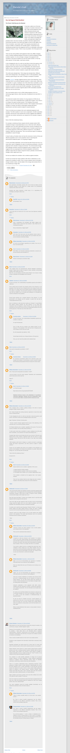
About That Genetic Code (53, 65)
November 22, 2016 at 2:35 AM (29, 356)
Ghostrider (11, 209)
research (12, 79)
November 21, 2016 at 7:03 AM (20, 209)
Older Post (40, 750)
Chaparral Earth (16, 706)
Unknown (51, 120)
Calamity (11, 280)
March (49, 101)
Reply (10, 193)
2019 (48, 56)
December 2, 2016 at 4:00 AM (25, 570)
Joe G (14, 248)
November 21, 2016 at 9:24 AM (18, 266)
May (49, 98)
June (49, 97)
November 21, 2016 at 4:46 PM (18, 347)
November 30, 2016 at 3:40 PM (28, 693)
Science (49, 42)
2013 (48, 109)
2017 (48, 59)
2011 (48, 112)
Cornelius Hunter (17, 316)
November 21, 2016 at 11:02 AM (29, 316)
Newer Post (7, 750)
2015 (48, 106)
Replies (12, 196)
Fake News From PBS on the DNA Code (56, 71)
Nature (49, 40)
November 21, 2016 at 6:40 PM (28, 241)
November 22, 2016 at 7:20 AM (22, 386)
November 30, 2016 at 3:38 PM (28, 525)
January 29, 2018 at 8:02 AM (23, 199)
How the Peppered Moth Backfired (55, 69)
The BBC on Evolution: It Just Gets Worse (56, 91)
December (50, 62)
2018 (48, 57)
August (49, 95)
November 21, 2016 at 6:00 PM (24, 232)
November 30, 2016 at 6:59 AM (23, 623)
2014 (48, 107)
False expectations (14, 169)
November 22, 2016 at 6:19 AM (22, 248)
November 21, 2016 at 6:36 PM (24, 405)
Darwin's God (19, 7)
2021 (48, 53)
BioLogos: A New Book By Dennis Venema (57, 82)
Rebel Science (12, 182)
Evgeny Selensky (13, 623)
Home (23, 750)
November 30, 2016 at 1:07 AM (21, 488)
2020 (48, 54)
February (50, 103)
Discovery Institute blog (52, 45)
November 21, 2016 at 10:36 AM (20, 280)
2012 (48, 110)
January (50, 104)
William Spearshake (17, 241)
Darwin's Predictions (52, 39)
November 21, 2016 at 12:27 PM (26, 220)
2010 (48, 113)
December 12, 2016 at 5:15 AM (27, 706)
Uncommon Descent (52, 43)
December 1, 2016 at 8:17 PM (28, 558)
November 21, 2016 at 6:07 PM (24, 369)
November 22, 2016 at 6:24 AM (22, 464)
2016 (48, 60)
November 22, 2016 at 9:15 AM (26, 256)
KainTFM (15, 199)
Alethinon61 (12, 488)
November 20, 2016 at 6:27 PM (22, 182)
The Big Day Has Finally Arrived (54, 86)
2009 (48, 115)
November (50, 63)
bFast (10, 266)
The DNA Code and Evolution (54, 72)
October (50, 94)
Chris (10, 347)
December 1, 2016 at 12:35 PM (25, 536)
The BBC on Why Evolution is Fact (55, 92)
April (49, 100)
